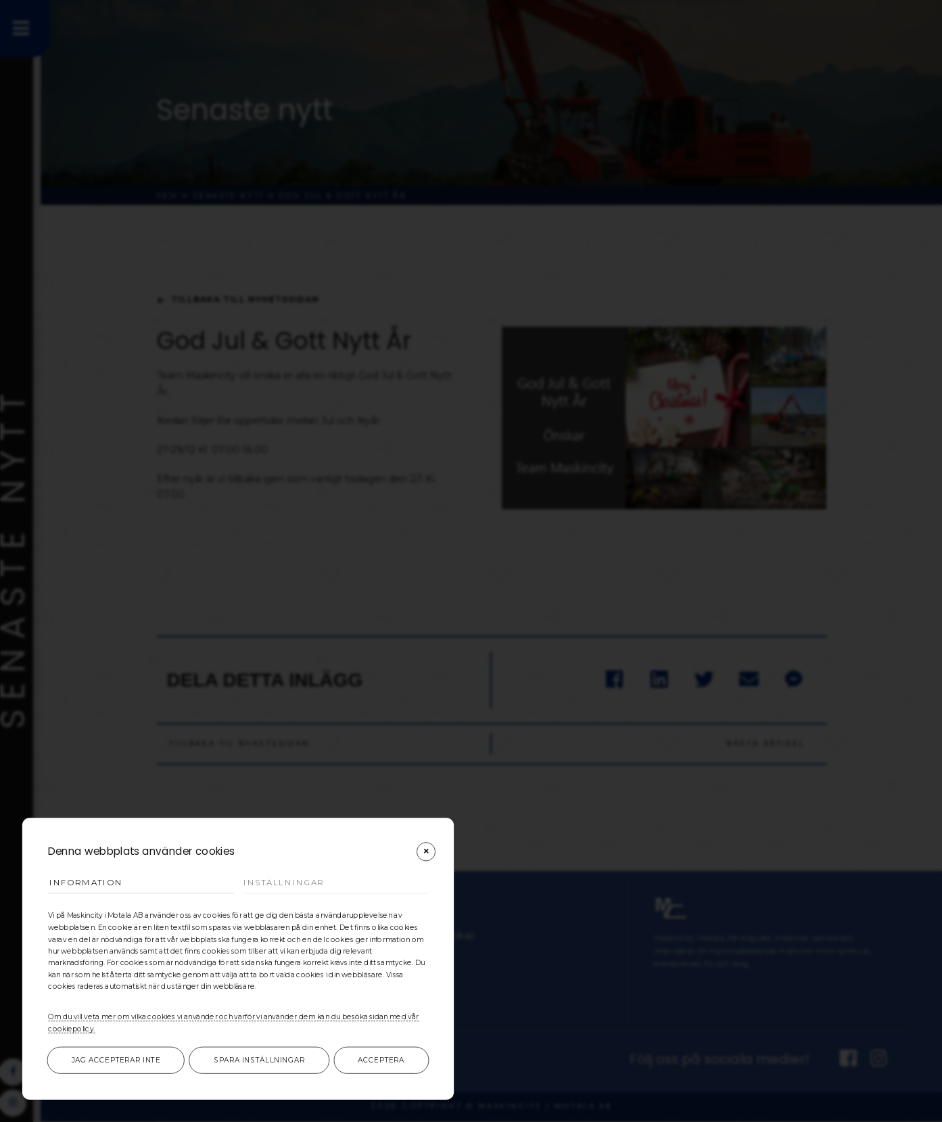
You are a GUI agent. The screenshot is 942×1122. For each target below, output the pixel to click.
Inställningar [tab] (287, 882)
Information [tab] (88, 882)
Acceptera (381, 1060)
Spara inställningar (259, 1060)
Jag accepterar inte (116, 1060)
